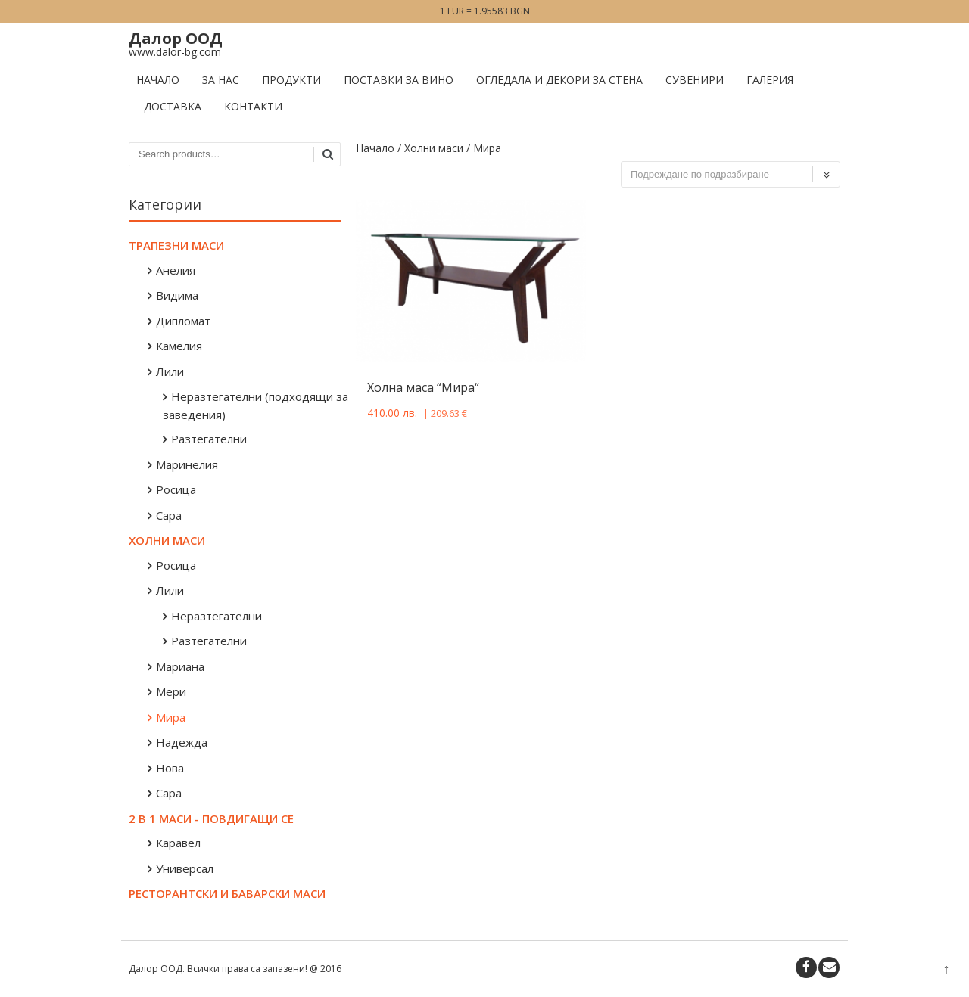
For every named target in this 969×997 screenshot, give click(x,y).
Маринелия (187, 464)
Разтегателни (209, 438)
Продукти (291, 80)
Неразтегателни (216, 615)
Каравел (178, 842)
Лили (170, 371)
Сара (169, 515)
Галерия (769, 80)
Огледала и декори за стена (559, 80)
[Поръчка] (730, 174)
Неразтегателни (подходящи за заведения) (255, 405)
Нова (170, 767)
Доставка (172, 106)
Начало (157, 80)
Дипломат (183, 320)
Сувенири (694, 80)
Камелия (179, 345)
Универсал (184, 868)
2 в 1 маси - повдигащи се (211, 818)
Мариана (180, 666)
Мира (170, 717)
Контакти (253, 106)
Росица (176, 489)
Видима (177, 295)
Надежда (181, 742)
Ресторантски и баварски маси (227, 893)
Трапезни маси (176, 245)
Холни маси (433, 148)
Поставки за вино (398, 80)
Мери (171, 691)
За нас (220, 80)
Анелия (175, 270)
